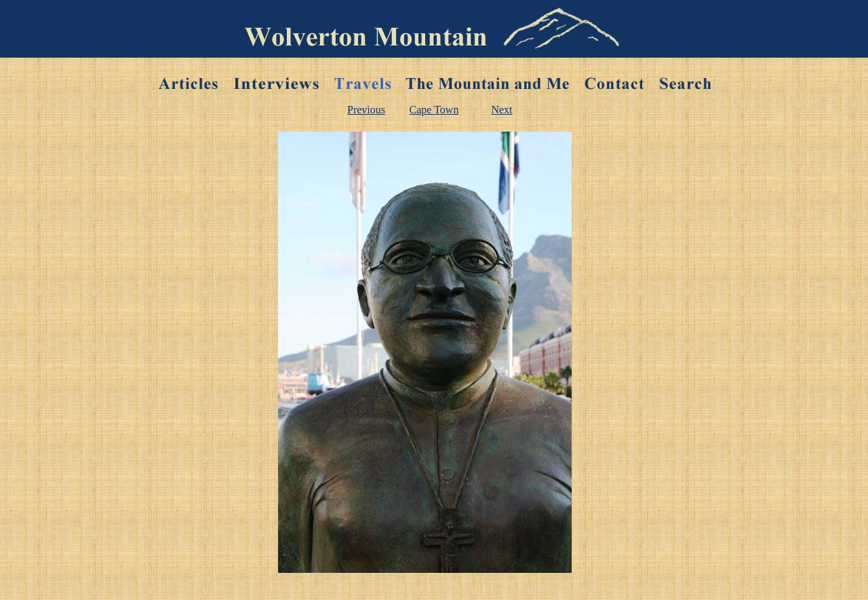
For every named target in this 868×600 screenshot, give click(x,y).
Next (501, 109)
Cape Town (434, 109)
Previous (366, 109)
